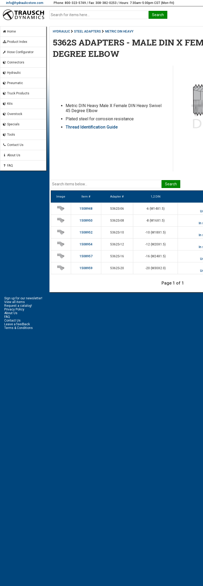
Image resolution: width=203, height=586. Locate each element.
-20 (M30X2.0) (155, 268)
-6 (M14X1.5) (155, 208)
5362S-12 (117, 244)
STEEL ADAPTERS (87, 31)
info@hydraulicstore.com (24, 3)
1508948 (86, 208)
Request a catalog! (18, 306)
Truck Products (15, 93)
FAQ (7, 165)
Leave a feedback (17, 324)
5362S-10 (117, 232)
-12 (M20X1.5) (155, 244)
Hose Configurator (18, 52)
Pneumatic (12, 83)
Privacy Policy (14, 309)
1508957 (86, 256)
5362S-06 (117, 208)
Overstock (12, 114)
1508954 (86, 244)
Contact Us (13, 145)
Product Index (14, 42)
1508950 (86, 220)
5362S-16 (117, 256)
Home (9, 31)
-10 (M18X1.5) (155, 232)
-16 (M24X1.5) (155, 256)
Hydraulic (11, 73)
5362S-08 (117, 220)
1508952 (86, 232)
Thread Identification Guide (92, 127)
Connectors (13, 62)
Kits (7, 104)
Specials (11, 124)
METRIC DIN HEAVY (119, 31)
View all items (14, 302)
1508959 (86, 268)
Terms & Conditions (18, 328)
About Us (11, 155)
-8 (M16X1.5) (155, 220)
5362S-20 (117, 268)
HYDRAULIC (61, 31)
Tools (8, 134)
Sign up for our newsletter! (23, 298)
